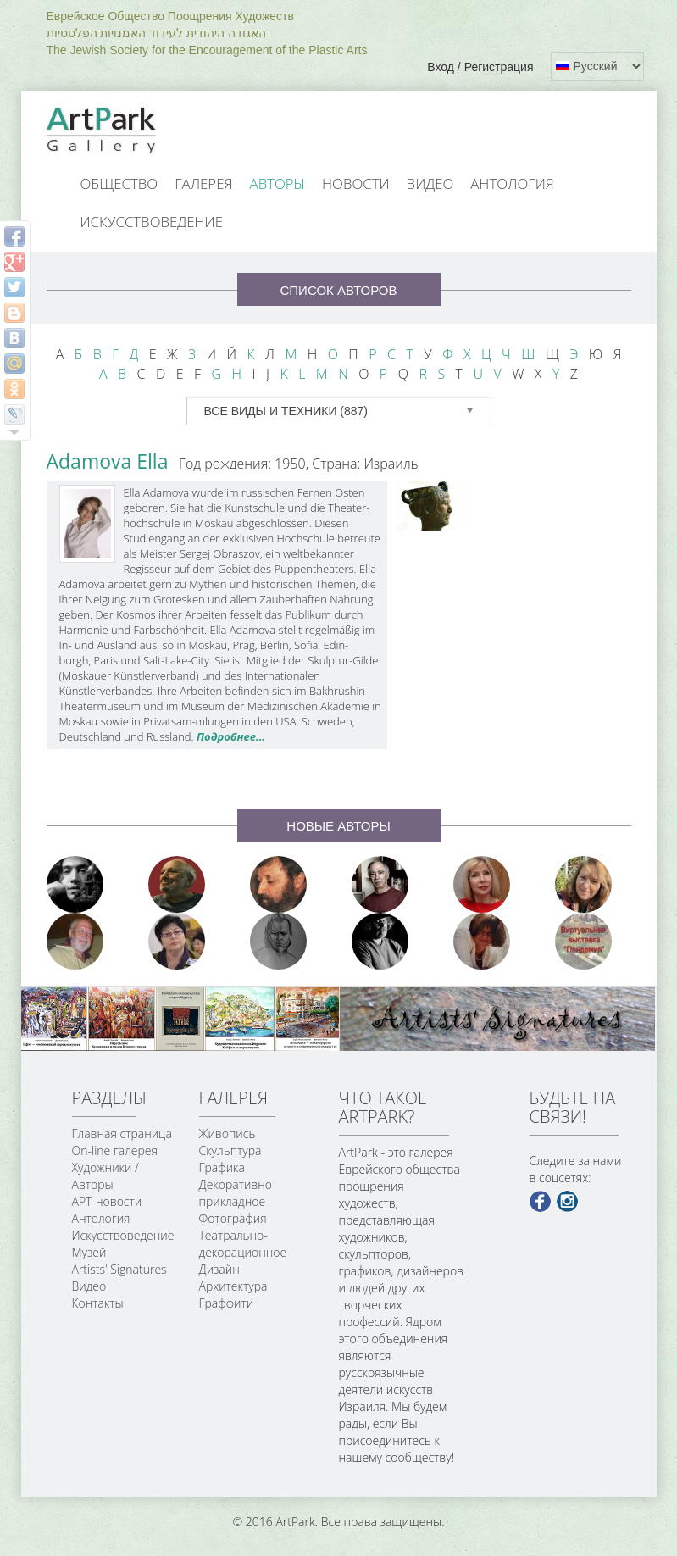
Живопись (227, 1133)
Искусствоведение (151, 221)
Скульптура (230, 1150)
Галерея (203, 183)
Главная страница (122, 1133)
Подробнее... (231, 736)
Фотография (233, 1218)
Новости (356, 183)
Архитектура (233, 1286)
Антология (512, 183)
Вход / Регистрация (480, 67)
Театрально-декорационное (243, 1243)
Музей (89, 1252)
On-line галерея (115, 1150)
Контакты (98, 1303)
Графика (222, 1167)
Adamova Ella (108, 461)
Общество (119, 183)
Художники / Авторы (105, 1175)
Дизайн (219, 1269)
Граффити (226, 1303)
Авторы (278, 183)
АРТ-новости (107, 1201)
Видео (430, 183)
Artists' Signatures (119, 1269)
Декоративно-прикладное (237, 1192)
